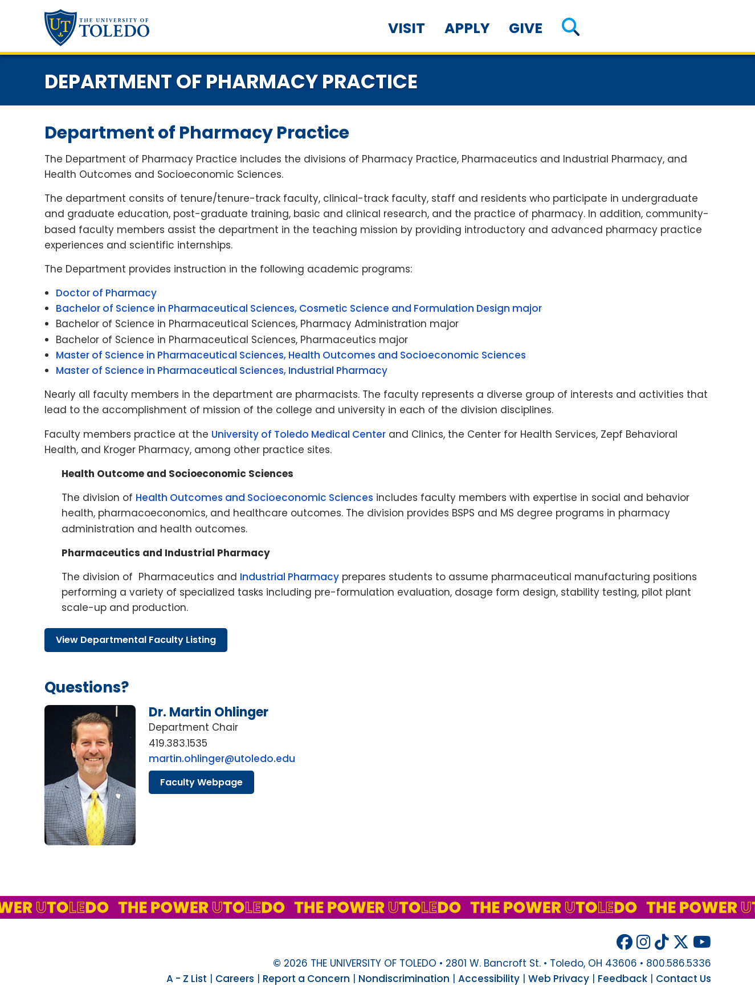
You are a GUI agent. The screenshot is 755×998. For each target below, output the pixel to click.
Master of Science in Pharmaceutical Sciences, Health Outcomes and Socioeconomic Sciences (291, 355)
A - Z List (186, 978)
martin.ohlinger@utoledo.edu (222, 758)
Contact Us (683, 978)
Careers (234, 978)
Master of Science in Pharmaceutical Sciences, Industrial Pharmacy (221, 370)
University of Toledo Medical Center (298, 434)
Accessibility (489, 978)
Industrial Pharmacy (289, 577)
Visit (406, 28)
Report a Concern (306, 978)
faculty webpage (201, 782)
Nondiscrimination (404, 978)
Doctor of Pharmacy (106, 293)
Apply (467, 28)
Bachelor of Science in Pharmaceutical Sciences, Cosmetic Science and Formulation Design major (299, 308)
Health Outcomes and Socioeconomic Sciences (254, 497)
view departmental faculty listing (136, 639)
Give (525, 28)
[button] (570, 28)
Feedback (622, 978)
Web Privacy (558, 978)
